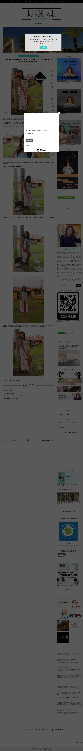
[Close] (59, 113)
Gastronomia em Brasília (43, 36)
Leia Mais (43, 47)
